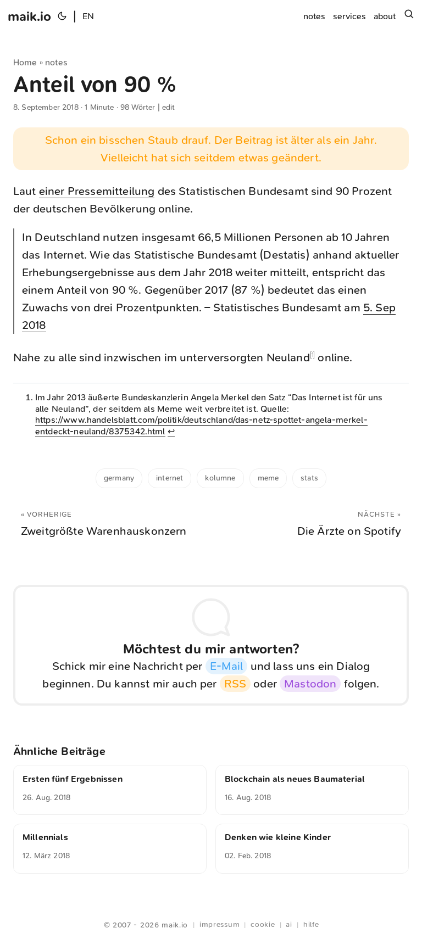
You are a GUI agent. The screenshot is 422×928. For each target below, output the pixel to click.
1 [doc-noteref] (312, 355)
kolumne (220, 478)
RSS (235, 683)
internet (169, 478)
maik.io (29, 16)
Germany (119, 478)
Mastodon (310, 683)
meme (268, 478)
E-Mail (226, 666)
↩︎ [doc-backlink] (171, 431)
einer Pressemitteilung (97, 191)
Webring (211, 911)
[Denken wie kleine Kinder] (312, 848)
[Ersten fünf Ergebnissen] (110, 789)
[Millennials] (110, 848)
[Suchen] (408, 16)
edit (168, 107)
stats (309, 478)
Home (25, 62)
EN (88, 16)
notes (56, 62)
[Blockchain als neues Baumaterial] (312, 789)
